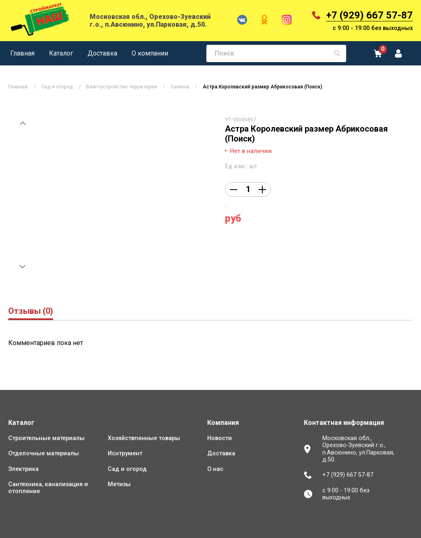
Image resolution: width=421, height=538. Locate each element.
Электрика (23, 469)
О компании (150, 53)
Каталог (61, 53)
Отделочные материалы (43, 453)
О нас (215, 469)
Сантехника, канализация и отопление (48, 488)
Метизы (119, 484)
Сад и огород (57, 87)
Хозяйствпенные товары (144, 438)
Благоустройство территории (121, 87)
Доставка (102, 53)
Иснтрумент (125, 453)
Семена (180, 87)
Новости (219, 438)
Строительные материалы (46, 438)
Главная (22, 53)
